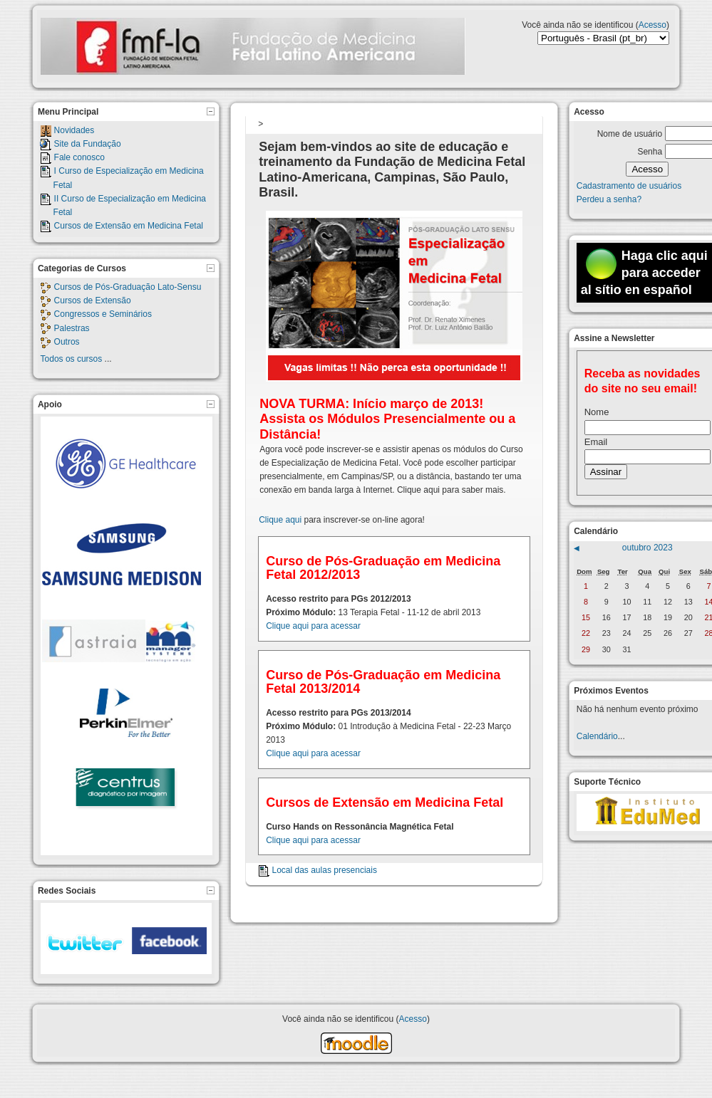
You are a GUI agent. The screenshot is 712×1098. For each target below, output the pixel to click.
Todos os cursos (72, 359)
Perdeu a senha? (609, 199)
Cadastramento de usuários (629, 186)
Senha (649, 152)
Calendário (597, 736)
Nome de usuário (629, 134)
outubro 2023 (647, 548)
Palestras (72, 328)
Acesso (652, 25)
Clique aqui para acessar (313, 626)
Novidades (74, 130)
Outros (67, 342)
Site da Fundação (87, 144)
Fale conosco (79, 157)
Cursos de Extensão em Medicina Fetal (128, 226)
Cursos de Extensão (92, 300)
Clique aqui (280, 520)
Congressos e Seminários (103, 314)
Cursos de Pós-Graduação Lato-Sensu (128, 287)
